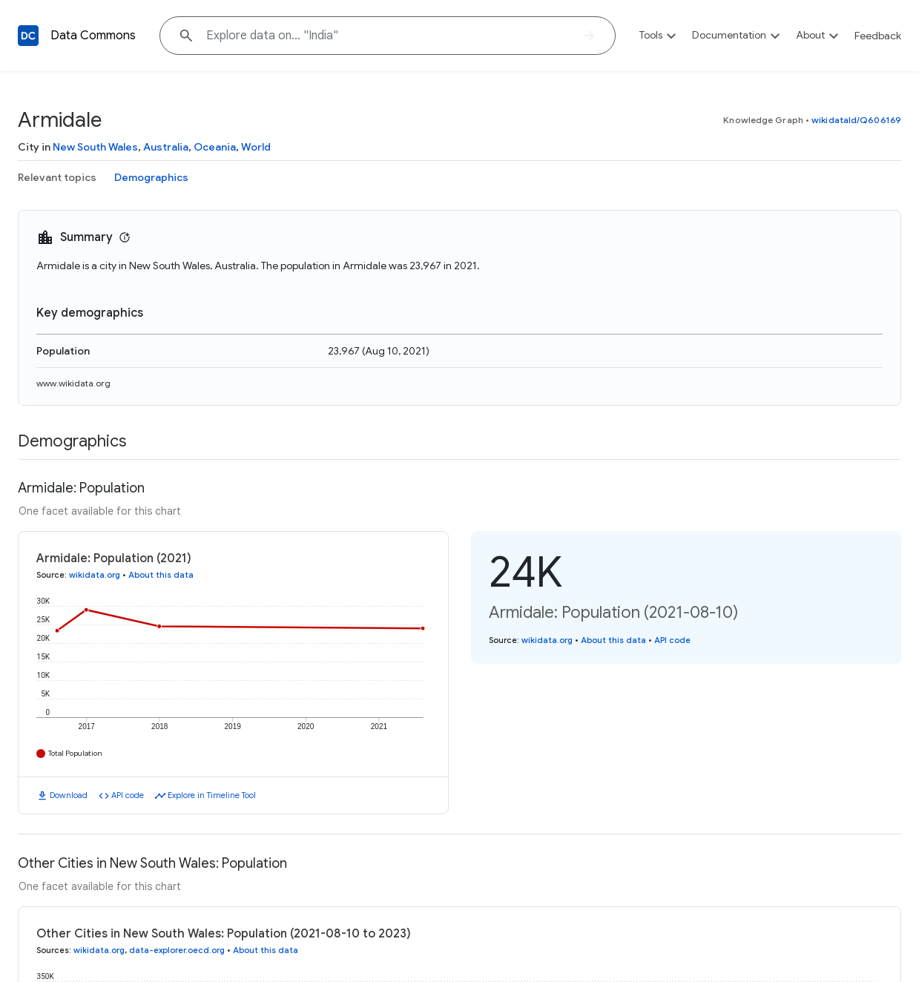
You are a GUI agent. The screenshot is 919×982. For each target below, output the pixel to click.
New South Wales (95, 147)
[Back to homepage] (28, 35)
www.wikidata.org (73, 383)
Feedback (877, 35)
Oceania (215, 147)
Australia (165, 147)
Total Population (75, 753)
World (256, 147)
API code (127, 795)
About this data (161, 575)
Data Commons (93, 35)
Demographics (151, 177)
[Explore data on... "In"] (387, 35)
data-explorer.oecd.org (177, 950)
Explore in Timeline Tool (212, 795)
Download (69, 795)
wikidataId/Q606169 (856, 119)
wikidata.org (94, 575)
